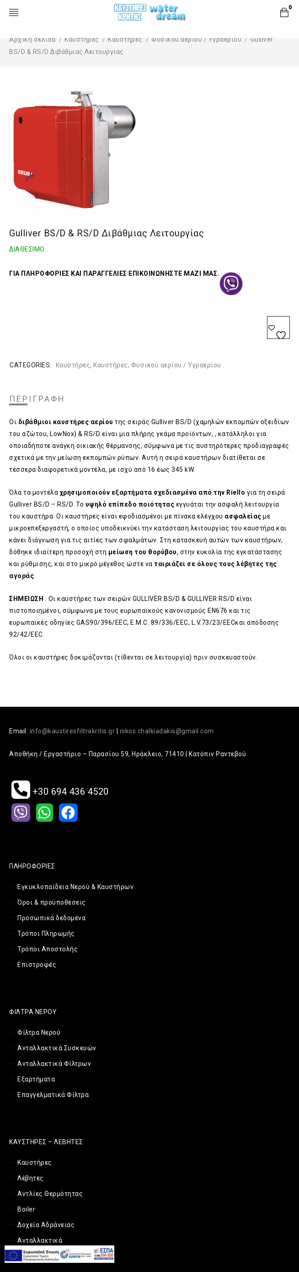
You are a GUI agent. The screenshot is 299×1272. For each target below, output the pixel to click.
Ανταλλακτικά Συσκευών (56, 1048)
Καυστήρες (81, 39)
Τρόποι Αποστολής (47, 949)
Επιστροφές (36, 964)
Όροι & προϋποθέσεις (51, 902)
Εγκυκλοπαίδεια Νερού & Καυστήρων (75, 886)
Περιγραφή (37, 399)
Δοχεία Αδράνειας (46, 1224)
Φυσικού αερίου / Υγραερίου (196, 39)
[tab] (37, 399)
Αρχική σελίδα (32, 39)
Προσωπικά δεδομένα (51, 918)
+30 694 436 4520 (60, 791)
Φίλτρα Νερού (38, 1032)
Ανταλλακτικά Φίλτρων (54, 1063)
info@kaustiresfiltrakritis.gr (72, 731)
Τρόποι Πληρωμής (46, 933)
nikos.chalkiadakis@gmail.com (167, 731)
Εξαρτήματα (36, 1079)
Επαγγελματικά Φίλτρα (53, 1094)
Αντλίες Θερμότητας (50, 1193)
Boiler (26, 1209)
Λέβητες (30, 1178)
